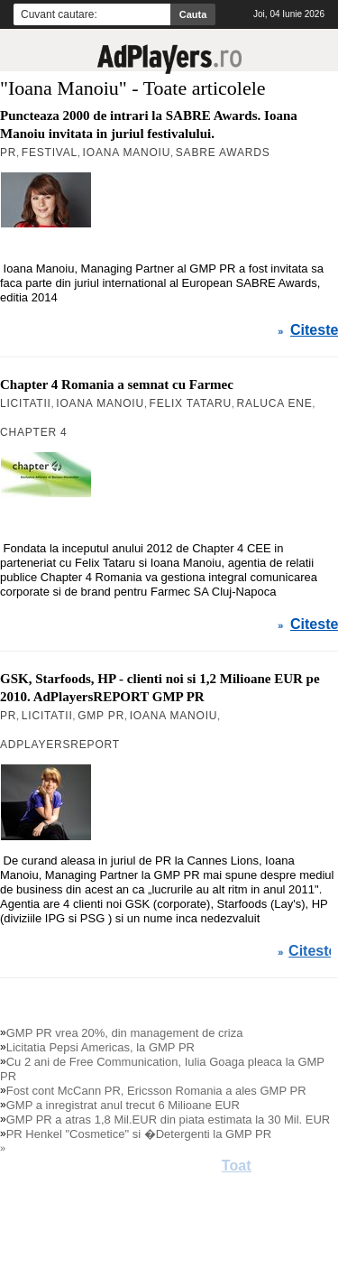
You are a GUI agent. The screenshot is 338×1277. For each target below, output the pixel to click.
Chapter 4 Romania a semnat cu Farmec (116, 384)
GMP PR (101, 715)
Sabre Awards (223, 152)
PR (8, 152)
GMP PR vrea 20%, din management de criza (124, 1033)
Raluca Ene (274, 403)
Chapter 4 (34, 432)
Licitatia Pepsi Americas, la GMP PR (100, 1047)
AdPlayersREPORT (60, 744)
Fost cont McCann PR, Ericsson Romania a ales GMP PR (156, 1090)
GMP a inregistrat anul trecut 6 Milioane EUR (123, 1105)
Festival (50, 152)
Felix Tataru (191, 403)
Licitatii (25, 403)
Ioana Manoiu (127, 152)
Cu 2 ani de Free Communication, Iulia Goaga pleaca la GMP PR (162, 1069)
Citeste (314, 330)
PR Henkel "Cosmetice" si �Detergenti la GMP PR (138, 1134)
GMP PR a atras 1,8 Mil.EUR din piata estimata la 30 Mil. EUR (168, 1119)
